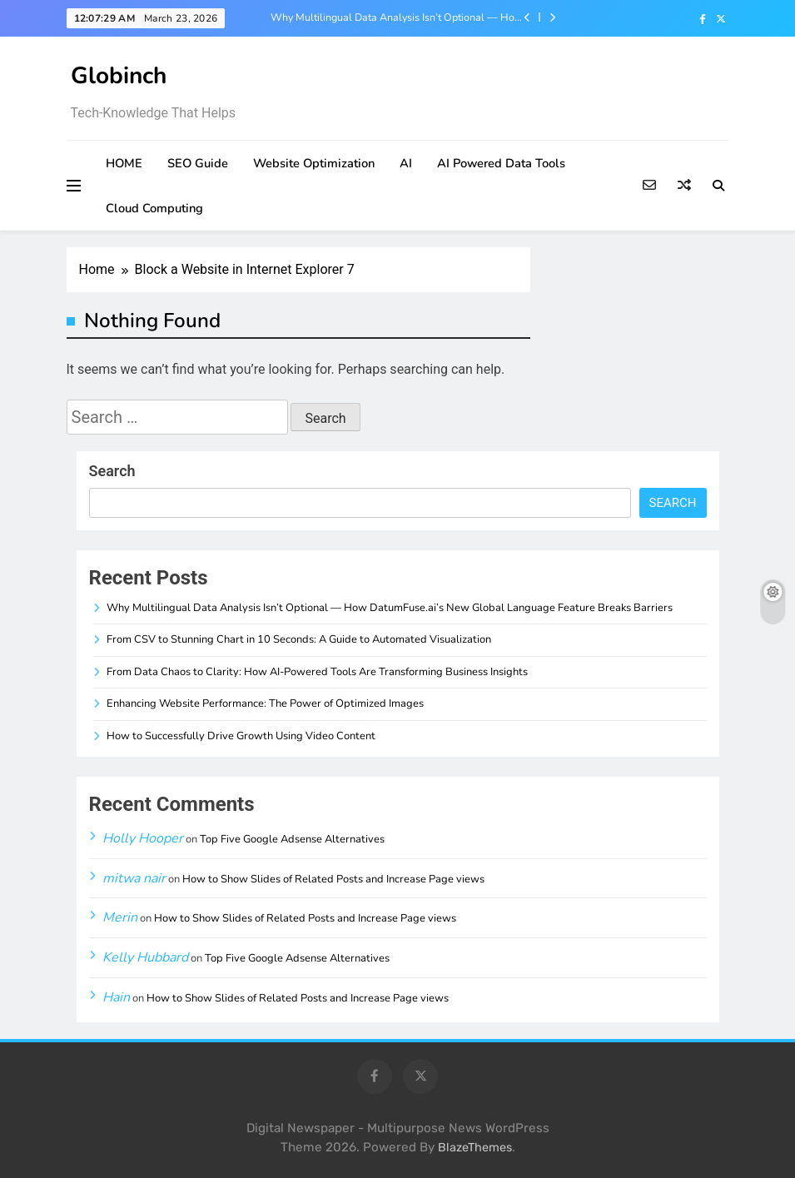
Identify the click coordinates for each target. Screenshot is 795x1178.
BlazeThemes (475, 1148)
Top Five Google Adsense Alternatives (292, 839)
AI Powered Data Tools (501, 163)
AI (406, 163)
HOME (124, 163)
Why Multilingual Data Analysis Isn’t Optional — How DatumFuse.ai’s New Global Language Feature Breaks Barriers (397, 17)
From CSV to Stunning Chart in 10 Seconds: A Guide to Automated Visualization (299, 639)
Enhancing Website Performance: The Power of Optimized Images (265, 703)
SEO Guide (197, 163)
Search (112, 471)
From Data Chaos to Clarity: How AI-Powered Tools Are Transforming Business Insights (317, 671)
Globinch (118, 76)
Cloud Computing (154, 208)
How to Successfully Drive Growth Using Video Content (241, 735)
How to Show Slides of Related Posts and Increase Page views (333, 879)
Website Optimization (314, 163)
